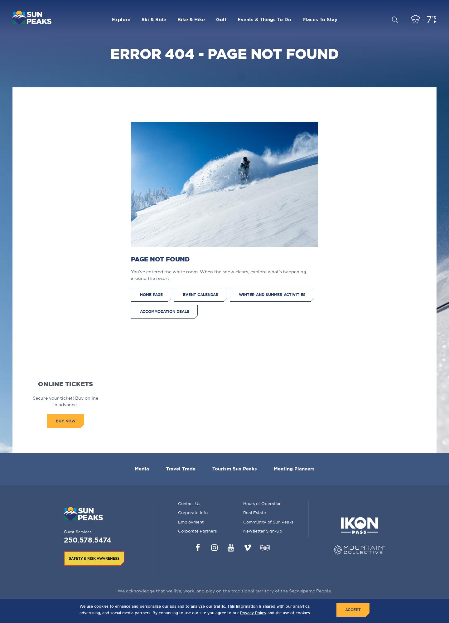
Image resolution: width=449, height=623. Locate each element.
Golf (221, 19)
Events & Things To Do (264, 19)
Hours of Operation (262, 503)
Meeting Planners (294, 468)
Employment (191, 522)
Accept (353, 610)
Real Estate (254, 512)
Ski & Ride (154, 19)
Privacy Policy (253, 613)
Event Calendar (201, 295)
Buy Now (65, 421)
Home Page (151, 295)
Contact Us (189, 503)
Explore (121, 19)
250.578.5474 (87, 540)
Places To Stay (319, 19)
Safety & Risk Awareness (94, 558)
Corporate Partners (197, 531)
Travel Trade (181, 468)
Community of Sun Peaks (268, 522)
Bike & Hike (191, 19)
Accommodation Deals (164, 311)
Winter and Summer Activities (272, 295)
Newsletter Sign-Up (262, 531)
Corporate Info (193, 512)
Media (142, 468)
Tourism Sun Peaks (234, 468)
